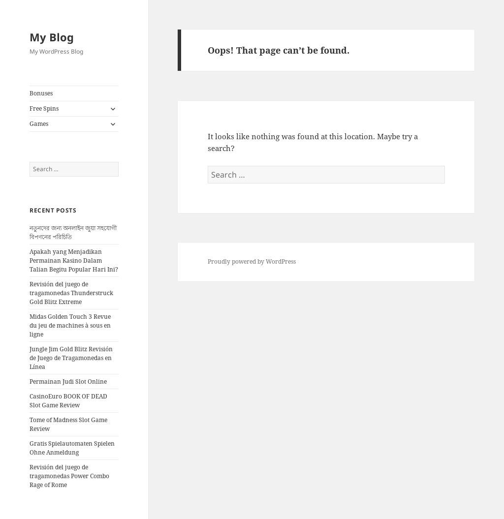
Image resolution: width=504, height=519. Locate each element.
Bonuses (41, 93)
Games (39, 124)
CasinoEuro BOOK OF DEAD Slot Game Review (68, 400)
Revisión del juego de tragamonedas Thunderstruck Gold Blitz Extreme (71, 293)
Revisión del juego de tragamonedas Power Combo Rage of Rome (69, 476)
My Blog (52, 37)
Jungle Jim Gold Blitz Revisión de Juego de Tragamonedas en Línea (71, 358)
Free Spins (44, 108)
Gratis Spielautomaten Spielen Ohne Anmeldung (72, 448)
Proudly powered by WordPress (252, 261)
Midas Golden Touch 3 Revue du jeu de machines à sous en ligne (70, 325)
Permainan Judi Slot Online (68, 381)
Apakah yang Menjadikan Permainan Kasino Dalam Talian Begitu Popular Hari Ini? (74, 260)
